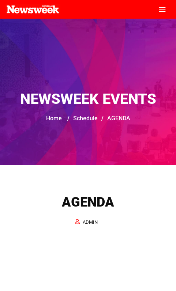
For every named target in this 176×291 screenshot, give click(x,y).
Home (54, 118)
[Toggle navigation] (162, 9)
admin (90, 222)
